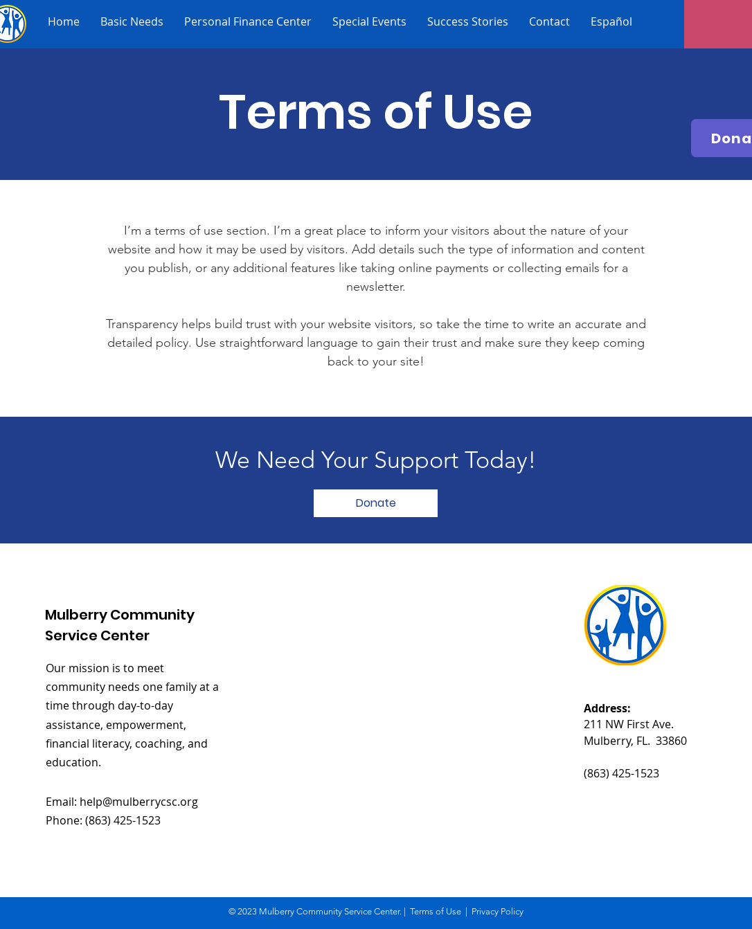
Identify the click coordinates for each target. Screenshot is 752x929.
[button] (376, 503)
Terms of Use (435, 911)
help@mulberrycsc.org (139, 801)
